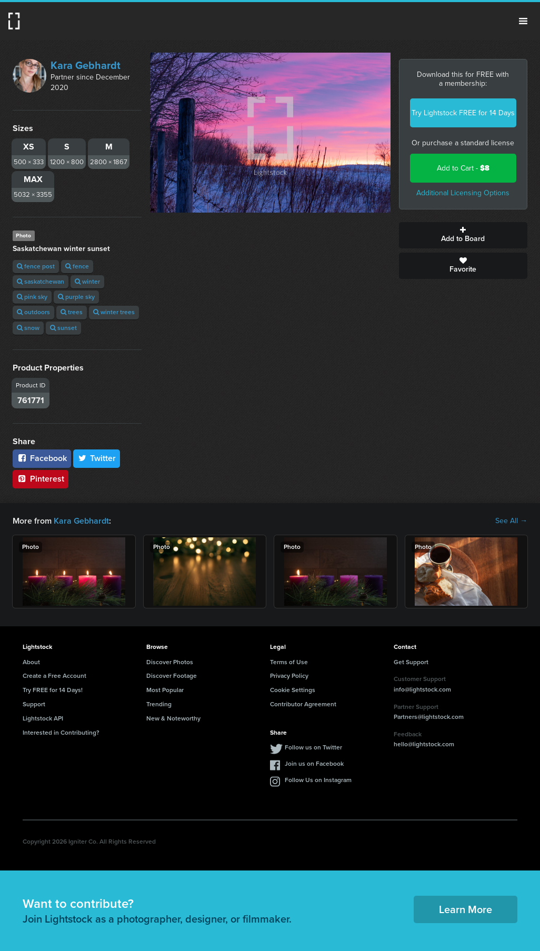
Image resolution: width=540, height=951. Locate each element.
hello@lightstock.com (424, 744)
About (31, 662)
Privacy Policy (289, 675)
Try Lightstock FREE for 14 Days (463, 112)
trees (72, 312)
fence (77, 266)
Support (34, 704)
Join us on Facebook (314, 763)
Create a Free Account (54, 675)
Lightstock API (43, 718)
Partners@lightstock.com (429, 717)
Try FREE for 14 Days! (53, 690)
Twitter (96, 458)
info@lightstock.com (422, 689)
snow (28, 328)
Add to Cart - (463, 168)
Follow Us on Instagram (318, 780)
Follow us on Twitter (313, 747)
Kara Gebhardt (86, 65)
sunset (63, 328)
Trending (159, 704)
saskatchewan (40, 281)
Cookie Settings (292, 690)
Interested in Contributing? (61, 732)
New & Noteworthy (173, 718)
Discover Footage (171, 675)
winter (87, 281)
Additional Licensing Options (462, 192)
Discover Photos (169, 662)
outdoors (33, 312)
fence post (36, 266)
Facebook (42, 458)
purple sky (76, 297)
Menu (523, 21)
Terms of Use (289, 662)
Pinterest (40, 479)
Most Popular (165, 690)
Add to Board (463, 235)
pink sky (32, 297)
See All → (511, 521)
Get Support (411, 662)
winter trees (114, 312)
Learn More (465, 909)
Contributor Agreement (303, 704)
